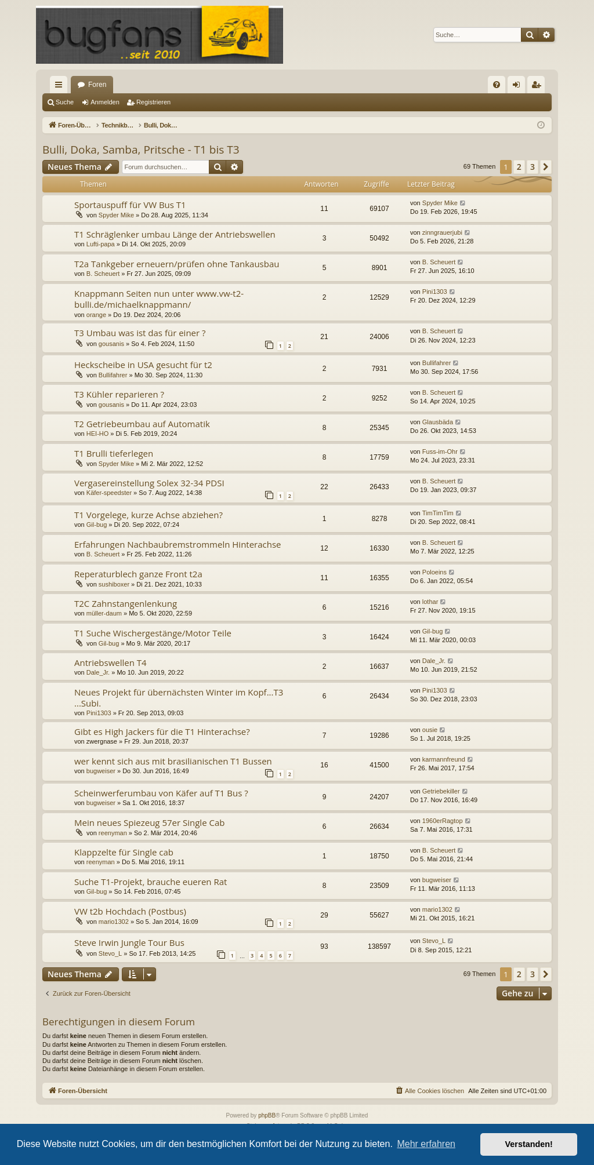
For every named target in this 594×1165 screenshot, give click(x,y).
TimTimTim (438, 512)
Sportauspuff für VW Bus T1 (130, 204)
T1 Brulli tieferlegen (113, 453)
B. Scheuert (102, 273)
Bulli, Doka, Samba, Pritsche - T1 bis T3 (141, 149)
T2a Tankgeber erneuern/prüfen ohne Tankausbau (176, 264)
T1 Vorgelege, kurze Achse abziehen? (148, 514)
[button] (546, 167)
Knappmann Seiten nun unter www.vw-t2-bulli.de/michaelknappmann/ (159, 298)
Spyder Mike (116, 215)
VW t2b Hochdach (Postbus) (130, 911)
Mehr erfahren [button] (426, 1144)
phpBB (267, 1115)
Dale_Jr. (98, 672)
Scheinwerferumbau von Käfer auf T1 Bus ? (161, 793)
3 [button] (532, 166)
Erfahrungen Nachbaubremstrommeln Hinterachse (177, 544)
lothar (430, 601)
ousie (429, 729)
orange (96, 314)
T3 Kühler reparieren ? (119, 394)
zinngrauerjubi (442, 232)
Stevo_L (110, 953)
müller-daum (104, 613)
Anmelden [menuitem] (519, 87)
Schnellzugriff (61, 87)
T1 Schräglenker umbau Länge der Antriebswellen (175, 234)
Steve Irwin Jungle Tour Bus (129, 942)
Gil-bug (96, 524)
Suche (65, 102)
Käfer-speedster (109, 492)
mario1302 (114, 921)
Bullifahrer (113, 375)
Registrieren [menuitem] (539, 87)
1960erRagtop (442, 820)
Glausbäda (437, 421)
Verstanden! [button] (529, 1144)
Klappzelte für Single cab (123, 852)
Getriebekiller (441, 791)
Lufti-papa (100, 244)
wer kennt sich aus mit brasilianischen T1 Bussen (173, 761)
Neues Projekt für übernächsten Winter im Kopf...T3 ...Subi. (178, 697)
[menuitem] (496, 84)
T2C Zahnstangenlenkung (125, 603)
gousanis (111, 343)
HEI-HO (97, 433)
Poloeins (434, 572)
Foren (97, 85)
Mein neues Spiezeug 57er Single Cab (149, 822)
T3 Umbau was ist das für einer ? (140, 332)
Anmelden (104, 102)
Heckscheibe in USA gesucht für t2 (143, 364)
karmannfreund (443, 759)
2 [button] (519, 166)
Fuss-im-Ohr (440, 451)
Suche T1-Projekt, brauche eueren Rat (150, 881)
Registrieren (153, 102)
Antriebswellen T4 (110, 662)
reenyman (113, 832)
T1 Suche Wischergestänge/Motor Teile (152, 633)
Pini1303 (434, 291)
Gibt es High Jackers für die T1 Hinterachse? (162, 731)
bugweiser (100, 770)
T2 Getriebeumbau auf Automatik (142, 423)
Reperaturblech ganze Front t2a (138, 574)
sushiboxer (114, 584)
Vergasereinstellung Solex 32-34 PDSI (149, 483)
